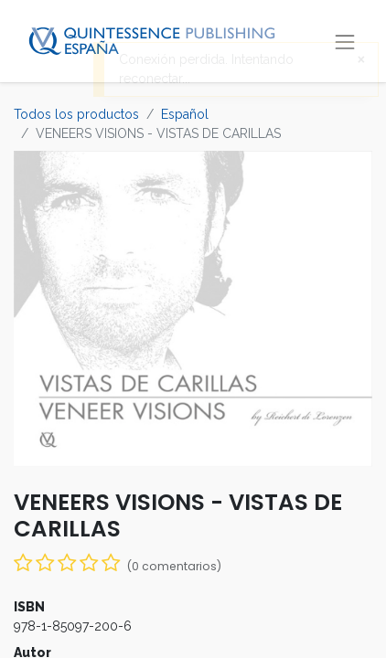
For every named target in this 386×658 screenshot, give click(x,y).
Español (185, 114)
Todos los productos (76, 114)
